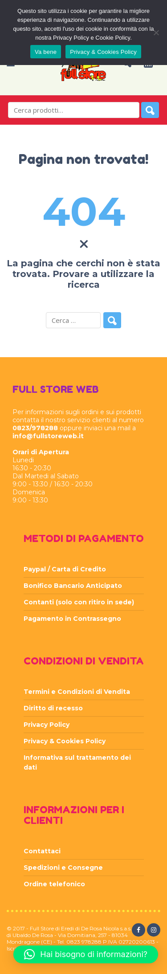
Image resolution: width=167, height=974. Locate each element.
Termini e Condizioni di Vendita (77, 692)
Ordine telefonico (54, 884)
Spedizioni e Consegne (63, 868)
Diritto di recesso (53, 708)
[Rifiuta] (155, 32)
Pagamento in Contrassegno (72, 619)
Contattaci (42, 851)
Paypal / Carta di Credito (65, 569)
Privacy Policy (46, 725)
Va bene (46, 52)
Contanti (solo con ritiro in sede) (79, 602)
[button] (85, 954)
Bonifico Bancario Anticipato (73, 586)
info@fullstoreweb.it (48, 436)
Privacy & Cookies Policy (65, 741)
